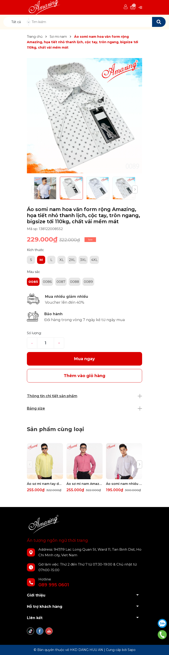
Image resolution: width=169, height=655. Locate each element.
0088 (74, 281)
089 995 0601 (53, 584)
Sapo (132, 650)
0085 (33, 281)
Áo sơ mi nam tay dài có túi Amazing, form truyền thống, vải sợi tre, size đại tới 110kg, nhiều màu (45, 484)
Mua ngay (84, 358)
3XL (83, 260)
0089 (88, 281)
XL (61, 260)
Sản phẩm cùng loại (55, 429)
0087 (60, 281)
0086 (47, 281)
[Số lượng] (45, 343)
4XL (94, 260)
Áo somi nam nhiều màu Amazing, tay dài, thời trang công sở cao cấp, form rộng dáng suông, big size (124, 484)
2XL (72, 260)
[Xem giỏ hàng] (132, 7)
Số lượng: (34, 333)
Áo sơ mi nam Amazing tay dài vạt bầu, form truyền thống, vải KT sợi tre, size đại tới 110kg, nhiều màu (84, 484)
